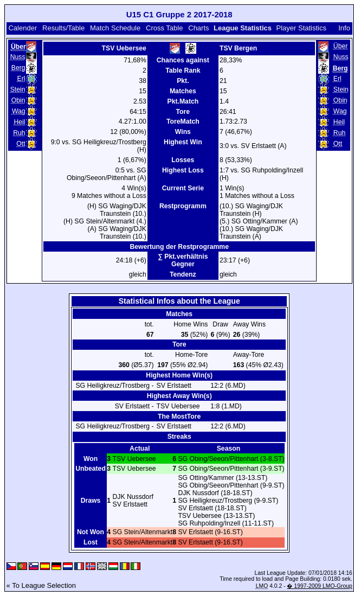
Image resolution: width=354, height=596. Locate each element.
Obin (18, 100)
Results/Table (63, 28)
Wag (18, 111)
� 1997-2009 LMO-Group (319, 586)
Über (340, 46)
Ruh (19, 133)
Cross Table (164, 28)
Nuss (17, 57)
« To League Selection (41, 585)
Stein (17, 89)
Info (344, 28)
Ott (20, 144)
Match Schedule (115, 28)
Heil (19, 122)
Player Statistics (301, 28)
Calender (22, 28)
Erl (21, 78)
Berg (18, 68)
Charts (198, 28)
